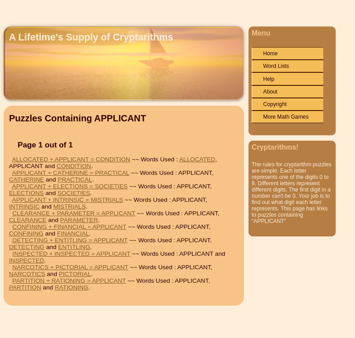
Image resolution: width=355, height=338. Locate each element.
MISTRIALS (69, 206)
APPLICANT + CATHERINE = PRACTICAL (70, 172)
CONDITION (74, 166)
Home (270, 53)
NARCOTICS (27, 274)
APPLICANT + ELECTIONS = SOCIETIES (70, 186)
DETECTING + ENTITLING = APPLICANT (70, 240)
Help (268, 79)
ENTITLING (74, 247)
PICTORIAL (75, 274)
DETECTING (26, 247)
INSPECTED (26, 260)
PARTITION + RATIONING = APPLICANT (69, 280)
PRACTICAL (75, 179)
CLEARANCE (27, 220)
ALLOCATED (197, 159)
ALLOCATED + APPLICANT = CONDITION (71, 159)
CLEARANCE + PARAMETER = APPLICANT (74, 213)
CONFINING (26, 233)
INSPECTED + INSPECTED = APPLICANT (71, 253)
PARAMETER (79, 220)
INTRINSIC (24, 206)
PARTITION (25, 287)
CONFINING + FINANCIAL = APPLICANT (69, 226)
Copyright (274, 104)
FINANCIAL (73, 233)
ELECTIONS (26, 193)
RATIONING (72, 287)
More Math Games (285, 117)
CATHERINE (26, 179)
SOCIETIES (74, 193)
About (270, 92)
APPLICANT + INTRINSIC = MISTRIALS (67, 199)
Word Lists (276, 66)
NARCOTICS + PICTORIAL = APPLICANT (71, 267)
